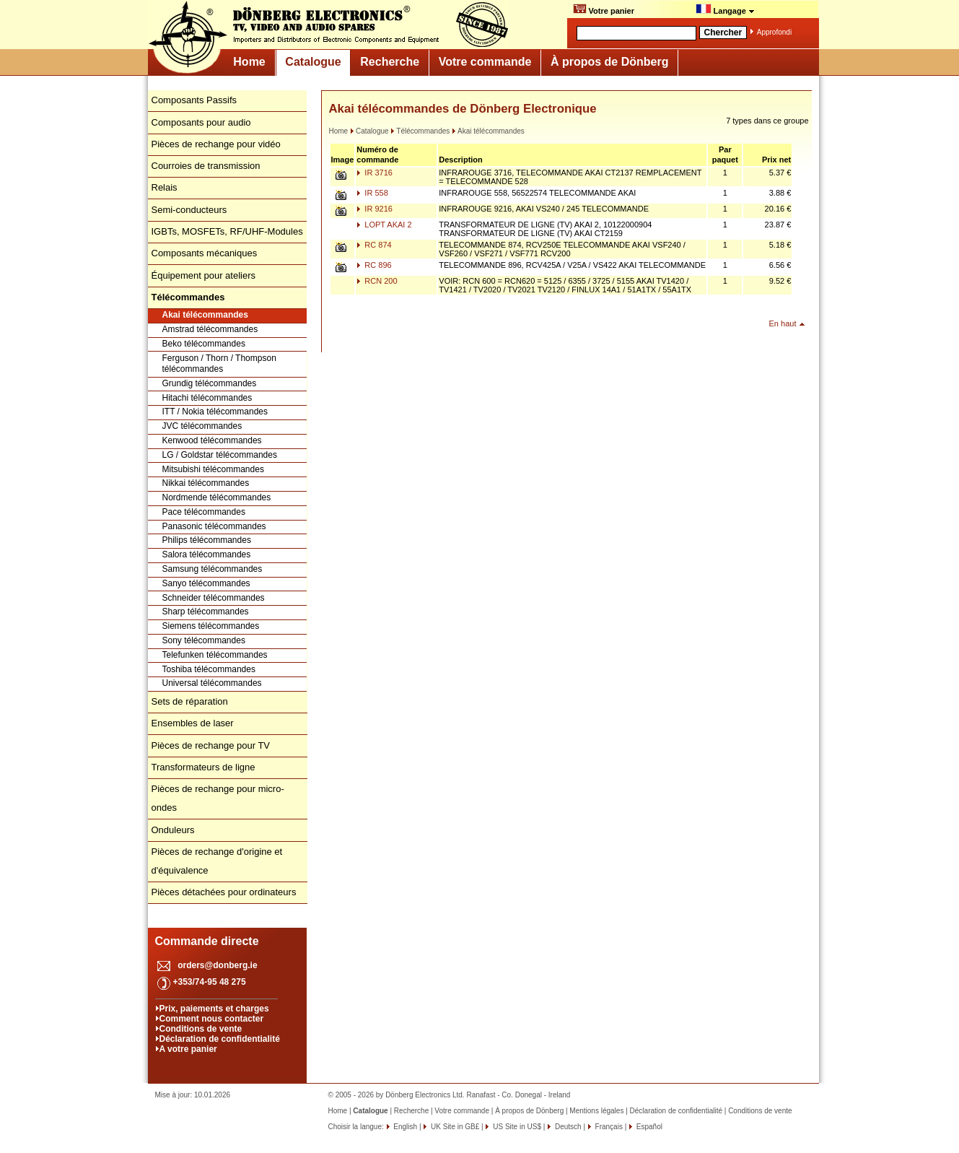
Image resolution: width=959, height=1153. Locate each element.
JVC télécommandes (202, 426)
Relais (165, 187)
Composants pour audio (201, 122)
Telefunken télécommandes (215, 655)
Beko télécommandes (203, 344)
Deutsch (567, 1127)
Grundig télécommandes (209, 383)
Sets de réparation (190, 701)
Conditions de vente (200, 1029)
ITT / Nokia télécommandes (215, 411)
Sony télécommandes (203, 640)
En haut (783, 323)
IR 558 (371, 192)
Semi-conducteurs (189, 209)
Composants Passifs (194, 100)
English (405, 1127)
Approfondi (774, 32)
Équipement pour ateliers (204, 275)
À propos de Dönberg (610, 62)
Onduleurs (173, 829)
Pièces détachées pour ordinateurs (224, 892)
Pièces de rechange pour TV (211, 745)
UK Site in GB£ (455, 1127)
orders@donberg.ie (217, 965)
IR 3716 (374, 172)
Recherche (389, 62)
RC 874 (373, 244)
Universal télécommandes (212, 683)
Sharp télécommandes (205, 611)
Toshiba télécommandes (208, 669)
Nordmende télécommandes (216, 497)
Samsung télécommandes (212, 569)
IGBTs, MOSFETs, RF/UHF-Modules (227, 231)
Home (249, 62)
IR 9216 (374, 208)
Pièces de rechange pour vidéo (216, 144)
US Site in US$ (517, 1127)
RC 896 (373, 265)
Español (648, 1127)
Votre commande (485, 62)
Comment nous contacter (211, 1019)
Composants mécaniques (205, 253)
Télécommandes (420, 131)
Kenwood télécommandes (212, 440)
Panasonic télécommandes (214, 526)
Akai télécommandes (205, 315)
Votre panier (603, 9)
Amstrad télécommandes (210, 329)
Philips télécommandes (206, 540)
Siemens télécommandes (211, 626)
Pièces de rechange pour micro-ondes (218, 798)
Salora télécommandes (206, 554)
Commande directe (207, 941)
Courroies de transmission (206, 165)
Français (608, 1127)
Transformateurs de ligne (203, 767)
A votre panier (188, 1049)
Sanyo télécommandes (206, 583)
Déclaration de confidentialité (219, 1039)
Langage (725, 9)
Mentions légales (596, 1111)
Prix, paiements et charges (214, 1009)
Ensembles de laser (193, 723)
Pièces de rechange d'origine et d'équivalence (217, 861)
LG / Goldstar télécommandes (219, 455)
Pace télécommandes (203, 512)
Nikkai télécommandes (206, 483)
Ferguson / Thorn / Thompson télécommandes (219, 364)
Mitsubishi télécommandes (213, 469)
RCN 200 (376, 281)
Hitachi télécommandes (207, 398)
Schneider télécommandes (213, 598)
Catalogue (313, 62)
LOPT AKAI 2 (383, 224)
